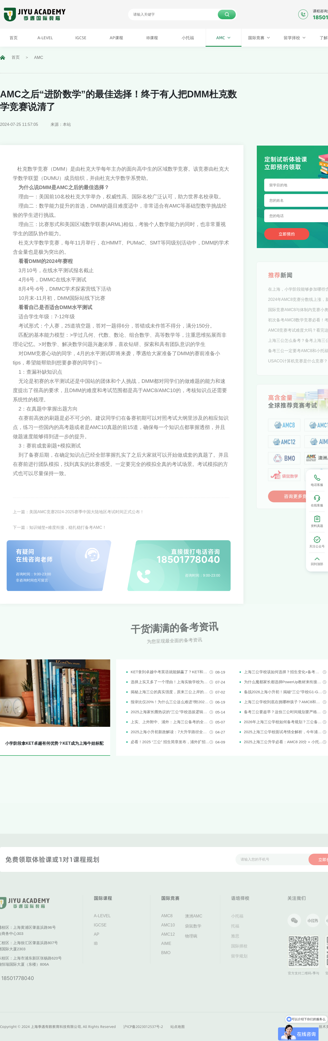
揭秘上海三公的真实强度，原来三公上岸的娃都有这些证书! (170, 692)
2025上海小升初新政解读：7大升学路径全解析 (170, 732)
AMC (38, 57)
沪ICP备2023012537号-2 (143, 1026)
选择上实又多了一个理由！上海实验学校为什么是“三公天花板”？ (170, 682)
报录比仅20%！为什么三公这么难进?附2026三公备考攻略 (170, 702)
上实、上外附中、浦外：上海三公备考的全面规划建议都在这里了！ (170, 722)
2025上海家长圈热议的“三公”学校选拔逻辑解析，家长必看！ (170, 712)
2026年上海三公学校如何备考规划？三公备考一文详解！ (283, 722)
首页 (16, 57)
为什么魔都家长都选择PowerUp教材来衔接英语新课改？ (283, 682)
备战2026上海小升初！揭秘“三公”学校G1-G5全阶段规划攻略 (283, 692)
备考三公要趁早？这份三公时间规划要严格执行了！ (283, 712)
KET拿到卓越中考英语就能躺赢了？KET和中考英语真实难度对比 (170, 672)
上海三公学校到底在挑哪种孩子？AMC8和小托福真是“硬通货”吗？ (283, 702)
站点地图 (177, 1026)
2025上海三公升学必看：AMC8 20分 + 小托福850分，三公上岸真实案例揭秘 (283, 742)
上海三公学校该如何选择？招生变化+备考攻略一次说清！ (283, 672)
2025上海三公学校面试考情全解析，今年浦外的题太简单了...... (283, 732)
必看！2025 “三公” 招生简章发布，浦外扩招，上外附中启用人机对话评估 (170, 742)
